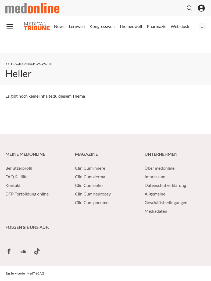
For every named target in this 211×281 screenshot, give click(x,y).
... (202, 26)
